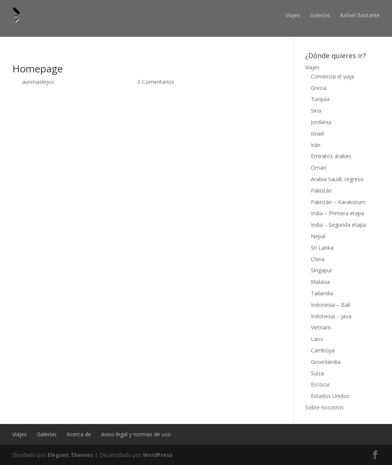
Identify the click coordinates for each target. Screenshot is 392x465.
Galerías (320, 15)
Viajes (293, 15)
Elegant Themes (70, 454)
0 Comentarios (155, 81)
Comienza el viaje (332, 76)
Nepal (318, 236)
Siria (316, 110)
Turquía (320, 99)
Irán (315, 145)
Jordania (321, 122)
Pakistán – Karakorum (338, 202)
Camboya (323, 350)
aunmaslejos (38, 81)
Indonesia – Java (331, 316)
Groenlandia (326, 361)
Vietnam (321, 327)
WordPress (158, 454)
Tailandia (322, 293)
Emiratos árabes (331, 156)
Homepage (37, 68)
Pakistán (321, 190)
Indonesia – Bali (330, 304)
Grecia (319, 88)
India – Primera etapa (337, 213)
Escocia (320, 384)
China (318, 259)
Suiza (317, 373)
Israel (317, 133)
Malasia (320, 281)
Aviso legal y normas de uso (136, 434)
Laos (317, 338)
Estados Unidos (330, 396)
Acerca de (79, 434)
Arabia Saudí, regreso (337, 179)
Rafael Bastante (360, 15)
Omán (318, 167)
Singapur (321, 270)
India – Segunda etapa (338, 224)
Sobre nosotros (324, 407)
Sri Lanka (322, 247)
